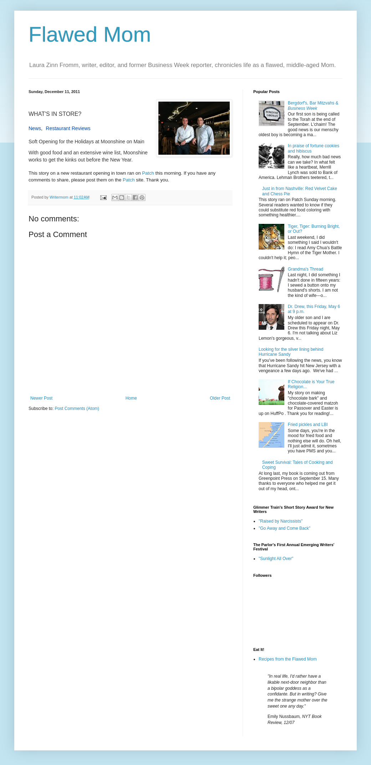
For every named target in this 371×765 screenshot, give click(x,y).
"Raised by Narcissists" (281, 521)
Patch (147, 173)
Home (131, 398)
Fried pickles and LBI (308, 424)
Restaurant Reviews (68, 128)
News (35, 128)
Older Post (220, 398)
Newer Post (41, 398)
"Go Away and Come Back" (284, 528)
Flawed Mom (90, 34)
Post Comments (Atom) (77, 408)
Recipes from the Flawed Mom (288, 659)
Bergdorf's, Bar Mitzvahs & (313, 106)
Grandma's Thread (305, 269)
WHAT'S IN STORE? (55, 114)
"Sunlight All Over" (276, 558)
